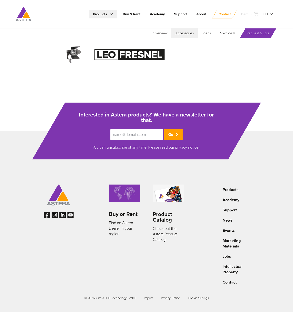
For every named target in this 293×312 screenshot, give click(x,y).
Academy (231, 200)
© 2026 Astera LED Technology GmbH (110, 298)
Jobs (227, 256)
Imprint (148, 298)
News (228, 220)
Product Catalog (162, 217)
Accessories (184, 33)
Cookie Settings (198, 298)
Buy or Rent (123, 214)
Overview (160, 33)
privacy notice (186, 147)
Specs (206, 33)
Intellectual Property (232, 269)
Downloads (227, 33)
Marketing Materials (232, 243)
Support (230, 210)
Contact (230, 282)
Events (229, 230)
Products (230, 190)
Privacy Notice (170, 298)
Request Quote (258, 33)
